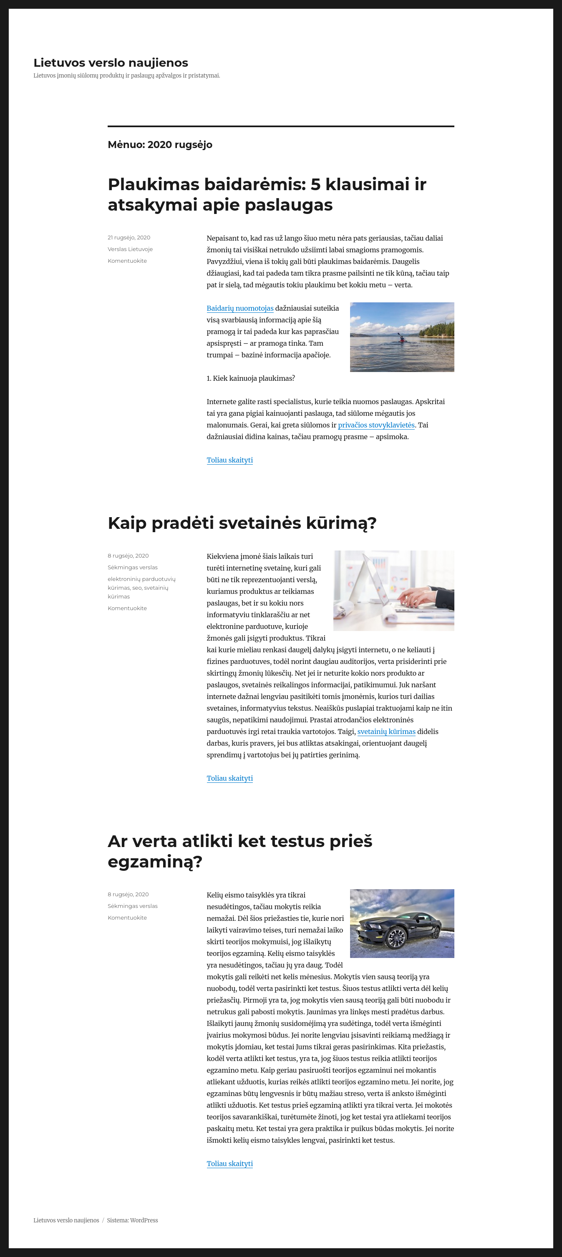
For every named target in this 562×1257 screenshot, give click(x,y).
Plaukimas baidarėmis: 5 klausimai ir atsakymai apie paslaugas (267, 194)
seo (136, 587)
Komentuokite (127, 260)
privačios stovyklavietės (376, 425)
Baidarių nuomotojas (240, 308)
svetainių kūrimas (387, 731)
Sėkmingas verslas (133, 567)
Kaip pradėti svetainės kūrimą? (242, 523)
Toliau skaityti (230, 460)
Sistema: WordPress (132, 1220)
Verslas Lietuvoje (130, 249)
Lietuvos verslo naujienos (110, 62)
